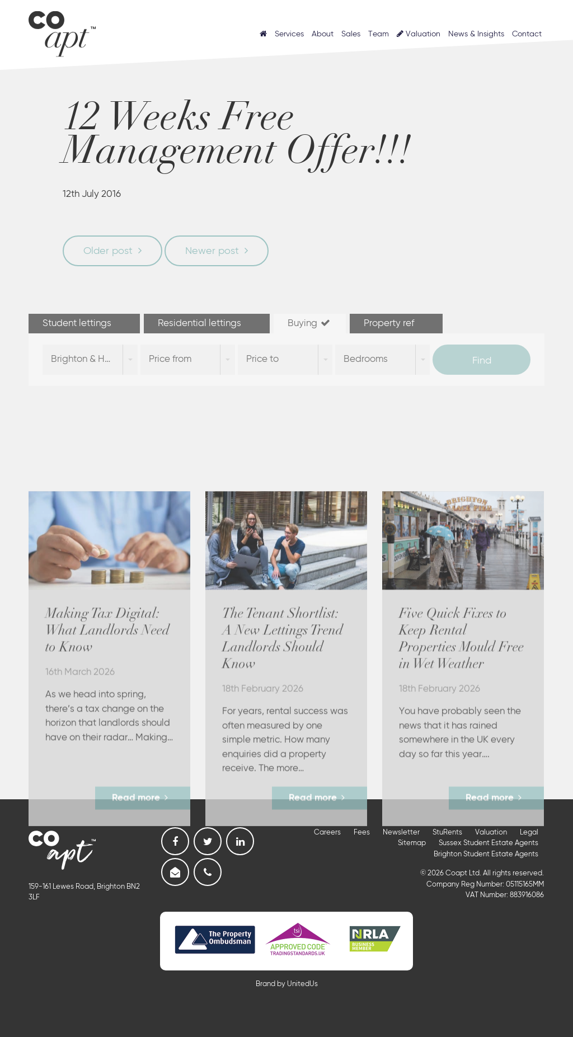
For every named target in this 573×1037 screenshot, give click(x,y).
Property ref (396, 323)
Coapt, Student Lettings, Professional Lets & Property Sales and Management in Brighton (62, 31)
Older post (108, 251)
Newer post (212, 251)
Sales (350, 34)
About (323, 34)
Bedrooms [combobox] (366, 359)
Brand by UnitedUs (287, 984)
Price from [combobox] (170, 359)
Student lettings (84, 323)
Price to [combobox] (262, 359)
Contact (527, 34)
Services (289, 34)
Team (378, 34)
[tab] (85, 324)
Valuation (418, 34)
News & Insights (476, 34)
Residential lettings (207, 323)
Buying (310, 323)
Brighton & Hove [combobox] (86, 359)
